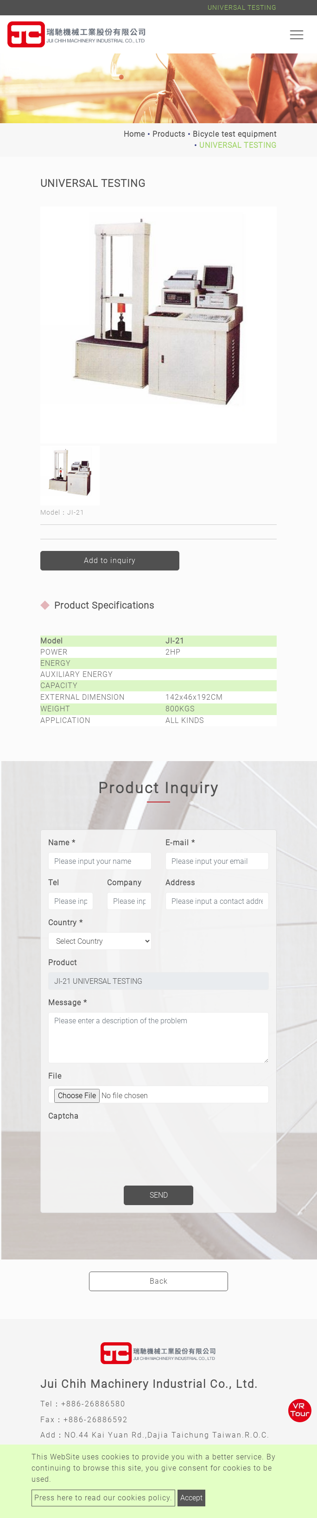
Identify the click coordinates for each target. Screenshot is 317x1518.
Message (67, 1002)
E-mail (180, 842)
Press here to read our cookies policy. (103, 1497)
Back (159, 1281)
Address (180, 882)
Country (65, 922)
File (55, 1076)
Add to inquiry (110, 560)
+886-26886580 (93, 1403)
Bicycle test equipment (235, 134)
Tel (53, 882)
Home (134, 134)
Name (62, 842)
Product (62, 962)
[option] (158, 325)
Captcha (63, 1116)
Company (124, 882)
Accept (191, 1497)
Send (159, 1195)
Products (168, 134)
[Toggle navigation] (297, 34)
